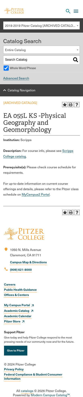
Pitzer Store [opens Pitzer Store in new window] (12, 321)
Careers (9, 284)
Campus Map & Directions (28, 262)
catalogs (27, 391)
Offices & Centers (16, 295)
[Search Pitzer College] (68, 11)
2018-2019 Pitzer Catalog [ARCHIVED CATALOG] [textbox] (40, 25)
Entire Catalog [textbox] (15, 50)
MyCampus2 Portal (36, 194)
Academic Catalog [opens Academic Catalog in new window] (16, 310)
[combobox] (41, 25)
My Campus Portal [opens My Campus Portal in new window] (17, 305)
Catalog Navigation (21, 90)
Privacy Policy (14, 369)
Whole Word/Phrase (23, 68)
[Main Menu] (76, 11)
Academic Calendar (17, 316)
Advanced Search (16, 78)
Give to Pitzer (15, 350)
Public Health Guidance (20, 289)
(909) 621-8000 (21, 269)
